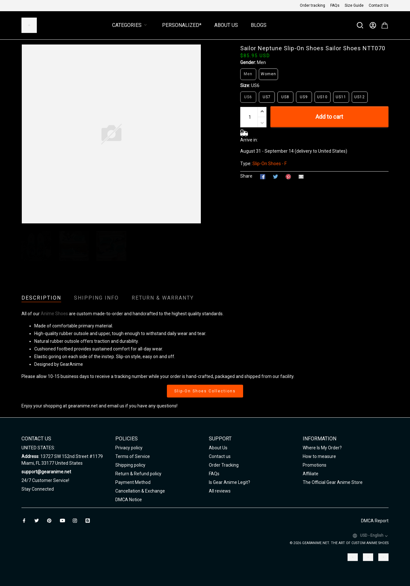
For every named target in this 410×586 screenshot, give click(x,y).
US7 (267, 97)
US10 (322, 97)
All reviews (220, 491)
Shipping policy (130, 465)
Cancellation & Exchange (140, 491)
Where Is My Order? (322, 447)
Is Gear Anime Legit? (229, 482)
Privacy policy (129, 447)
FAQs (335, 5)
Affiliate (310, 473)
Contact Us (379, 5)
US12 (359, 97)
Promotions (314, 465)
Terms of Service (132, 456)
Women (268, 74)
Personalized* (181, 25)
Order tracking (312, 5)
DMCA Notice (128, 499)
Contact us (220, 456)
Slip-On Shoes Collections (205, 391)
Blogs (258, 25)
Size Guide (354, 5)
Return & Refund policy (138, 473)
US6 (255, 85)
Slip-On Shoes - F (269, 163)
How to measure (319, 456)
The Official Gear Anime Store (333, 482)
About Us (226, 25)
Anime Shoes (54, 313)
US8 (285, 97)
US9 (304, 97)
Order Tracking (224, 465)
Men (261, 62)
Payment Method (133, 482)
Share (246, 176)
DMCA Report (375, 520)
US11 (341, 97)
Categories (130, 25)
